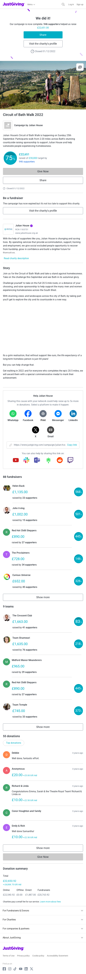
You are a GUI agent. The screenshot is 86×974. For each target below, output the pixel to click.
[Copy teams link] (37, 460)
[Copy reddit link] (60, 460)
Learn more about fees (50, 901)
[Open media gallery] (43, 85)
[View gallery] (80, 67)
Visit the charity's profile (43, 43)
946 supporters (27, 161)
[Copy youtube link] (16, 460)
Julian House (36, 125)
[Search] (63, 4)
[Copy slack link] (26, 460)
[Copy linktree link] (48, 461)
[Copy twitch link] (70, 460)
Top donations (13, 742)
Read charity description (16, 258)
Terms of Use (8, 956)
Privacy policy (23, 956)
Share (43, 34)
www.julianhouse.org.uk (26, 233)
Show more (46, 598)
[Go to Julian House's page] (8, 229)
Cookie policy (38, 956)
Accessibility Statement (57, 956)
